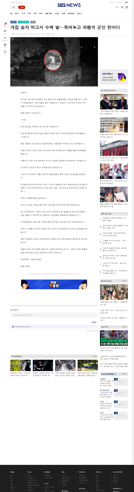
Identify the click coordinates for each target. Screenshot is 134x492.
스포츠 (56, 13)
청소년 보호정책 (101, 474)
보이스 (47, 443)
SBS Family (91, 462)
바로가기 (98, 425)
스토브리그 (82, 436)
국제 (40, 13)
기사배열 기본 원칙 (90, 474)
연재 (63, 425)
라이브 (98, 434)
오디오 (47, 436)
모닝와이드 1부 (32, 434)
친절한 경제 (65, 434)
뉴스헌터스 (30, 431)
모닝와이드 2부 (32, 436)
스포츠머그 (82, 429)
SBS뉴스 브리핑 (49, 445)
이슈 (11, 451)
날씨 (97, 429)
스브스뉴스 (82, 441)
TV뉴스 (79, 13)
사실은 (64, 429)
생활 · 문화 (13, 441)
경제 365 (64, 436)
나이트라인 (30, 444)
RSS (97, 441)
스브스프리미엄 (117, 425)
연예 (63, 13)
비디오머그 (82, 425)
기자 (97, 436)
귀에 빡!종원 (82, 431)
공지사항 (98, 450)
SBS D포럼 (117, 448)
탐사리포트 (65, 444)
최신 (11, 429)
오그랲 (102, 401)
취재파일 (71, 13)
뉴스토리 (30, 446)
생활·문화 (48, 13)
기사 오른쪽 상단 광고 (113, 50)
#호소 (117, 7)
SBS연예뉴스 (117, 442)
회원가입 (119, 2)
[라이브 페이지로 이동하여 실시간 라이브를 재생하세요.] (21, 7)
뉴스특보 (30, 449)
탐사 (63, 450)
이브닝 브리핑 (49, 431)
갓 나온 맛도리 (83, 445)
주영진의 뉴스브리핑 (33, 439)
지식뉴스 (115, 429)
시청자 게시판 (100, 444)
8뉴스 (17, 13)
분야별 (12, 425)
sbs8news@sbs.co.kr (72, 469)
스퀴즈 (115, 436)
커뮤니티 (115, 434)
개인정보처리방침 (55, 462)
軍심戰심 (47, 429)
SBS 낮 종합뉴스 (50, 448)
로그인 (111, 2)
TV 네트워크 (23, 22)
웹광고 (36, 462)
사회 (34, 13)
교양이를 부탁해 (104, 390)
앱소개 (98, 439)
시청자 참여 (26, 462)
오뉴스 (29, 441)
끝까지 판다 (65, 448)
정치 (23, 13)
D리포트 (64, 439)
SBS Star (116, 445)
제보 (97, 431)
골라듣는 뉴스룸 (49, 440)
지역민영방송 (104, 462)
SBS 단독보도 (66, 431)
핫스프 (102, 413)
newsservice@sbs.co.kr (71, 472)
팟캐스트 (115, 431)
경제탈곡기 (103, 379)
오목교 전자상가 (83, 448)
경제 (29, 13)
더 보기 (94, 356)
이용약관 (44, 462)
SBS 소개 (14, 462)
